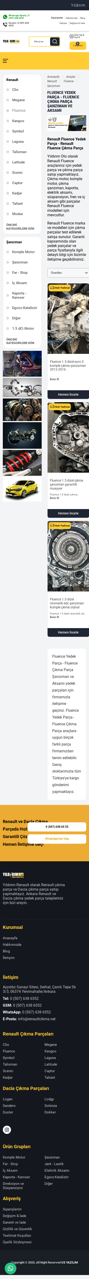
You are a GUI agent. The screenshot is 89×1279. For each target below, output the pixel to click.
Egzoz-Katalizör (24, 308)
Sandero (9, 1106)
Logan (7, 1099)
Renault (52, 81)
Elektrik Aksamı (56, 1170)
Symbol (18, 131)
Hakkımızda (72, 18)
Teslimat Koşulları (17, 1235)
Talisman (19, 152)
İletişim (63, 23)
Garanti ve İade (14, 1222)
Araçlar (70, 76)
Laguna (18, 141)
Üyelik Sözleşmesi (17, 1242)
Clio (15, 90)
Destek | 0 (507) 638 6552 (19, 24)
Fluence (69, 81)
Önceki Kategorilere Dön (20, 226)
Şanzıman (20, 262)
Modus (17, 214)
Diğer (16, 318)
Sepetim (78, 46)
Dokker (50, 1112)
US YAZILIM (69, 1262)
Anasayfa (53, 76)
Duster (8, 1112)
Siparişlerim (57, 18)
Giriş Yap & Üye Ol (77, 36)
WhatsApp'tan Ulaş (57, 839)
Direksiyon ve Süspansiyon (13, 1186)
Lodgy (49, 1099)
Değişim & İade (77, 23)
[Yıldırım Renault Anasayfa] (11, 41)
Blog (82, 18)
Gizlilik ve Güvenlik (17, 1229)
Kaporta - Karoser (19, 295)
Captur (17, 183)
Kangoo (18, 121)
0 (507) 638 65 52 (57, 826)
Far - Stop (19, 272)
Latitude (18, 162)
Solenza (50, 1106)
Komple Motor (23, 252)
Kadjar (17, 193)
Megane (18, 100)
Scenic (17, 172)
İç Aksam (19, 283)
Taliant (17, 203)
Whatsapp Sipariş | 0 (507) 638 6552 (19, 16)
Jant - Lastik (54, 1164)
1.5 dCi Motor (23, 328)
